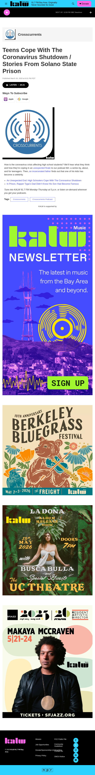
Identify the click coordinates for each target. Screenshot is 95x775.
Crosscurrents (30, 34)
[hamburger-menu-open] (6, 3)
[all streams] (91, 12)
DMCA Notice (59, 757)
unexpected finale (42, 168)
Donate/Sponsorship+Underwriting (43, 750)
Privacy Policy (40, 756)
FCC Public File (60, 739)
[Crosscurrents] (10, 34)
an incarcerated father (40, 171)
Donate (85, 3)
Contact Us (58, 751)
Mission (38, 739)
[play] (7, 12)
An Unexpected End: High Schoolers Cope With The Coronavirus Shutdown (44, 180)
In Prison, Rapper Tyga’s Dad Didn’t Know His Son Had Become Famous (43, 184)
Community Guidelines (58, 745)
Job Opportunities (42, 745)
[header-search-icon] (73, 4)
